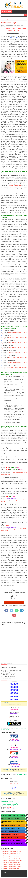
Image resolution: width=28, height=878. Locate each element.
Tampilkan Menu (6, 11)
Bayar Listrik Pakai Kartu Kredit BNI (9, 837)
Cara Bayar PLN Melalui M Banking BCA (11, 864)
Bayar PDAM (20, 25)
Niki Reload (3, 26)
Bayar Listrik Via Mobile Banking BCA (10, 831)
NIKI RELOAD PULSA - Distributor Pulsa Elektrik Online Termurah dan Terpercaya (15, 872)
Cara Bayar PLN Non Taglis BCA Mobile (11, 866)
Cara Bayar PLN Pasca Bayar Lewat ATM (11, 840)
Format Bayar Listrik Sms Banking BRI (10, 834)
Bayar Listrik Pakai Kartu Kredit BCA (10, 818)
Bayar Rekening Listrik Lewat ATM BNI (10, 828)
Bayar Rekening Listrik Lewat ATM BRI (10, 825)
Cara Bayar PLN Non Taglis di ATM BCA (11, 868)
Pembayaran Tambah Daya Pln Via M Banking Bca (13, 815)
